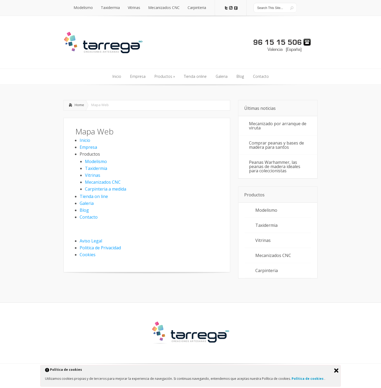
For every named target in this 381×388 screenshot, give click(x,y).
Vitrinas (92, 175)
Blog (84, 210)
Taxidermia (96, 168)
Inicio (85, 140)
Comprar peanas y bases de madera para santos (276, 145)
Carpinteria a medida (105, 189)
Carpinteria (266, 270)
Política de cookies (308, 378)
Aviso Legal (91, 241)
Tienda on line (94, 196)
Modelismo (96, 161)
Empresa (88, 147)
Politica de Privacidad (100, 248)
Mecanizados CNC (103, 182)
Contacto (89, 217)
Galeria (87, 203)
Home (79, 104)
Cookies (88, 255)
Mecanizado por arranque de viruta (277, 126)
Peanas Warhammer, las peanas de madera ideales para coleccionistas (274, 166)
